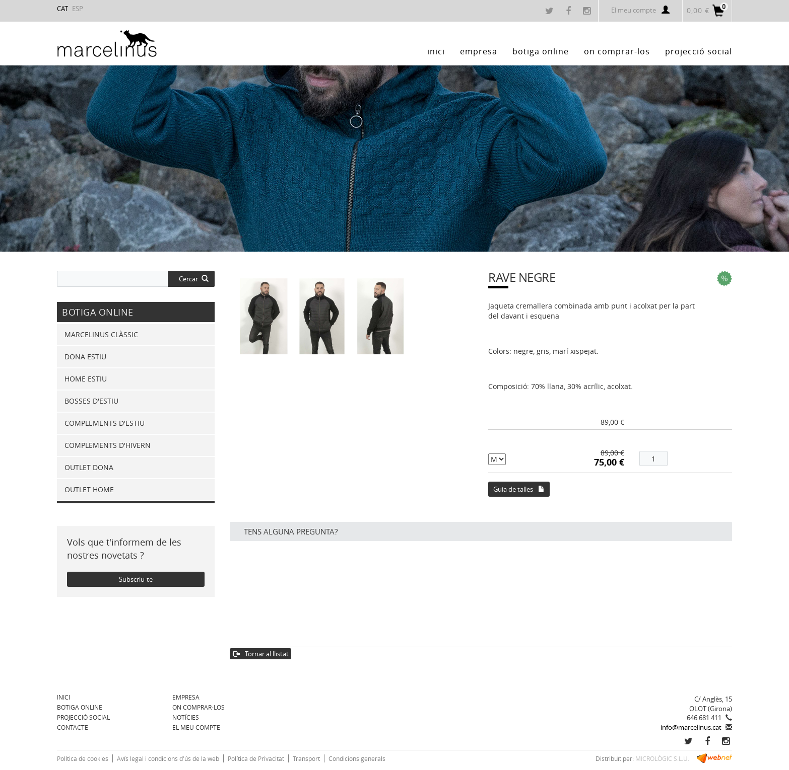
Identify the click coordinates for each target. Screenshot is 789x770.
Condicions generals (356, 758)
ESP (77, 8)
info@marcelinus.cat (691, 727)
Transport (306, 758)
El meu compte (640, 10)
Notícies (185, 717)
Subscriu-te (136, 579)
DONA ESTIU (85, 356)
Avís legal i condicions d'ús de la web (168, 758)
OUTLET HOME (89, 489)
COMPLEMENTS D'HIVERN (107, 445)
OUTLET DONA (88, 467)
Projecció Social (83, 717)
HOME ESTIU (85, 378)
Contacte (72, 727)
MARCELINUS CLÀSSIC (101, 334)
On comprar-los (198, 707)
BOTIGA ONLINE (79, 707)
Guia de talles (519, 489)
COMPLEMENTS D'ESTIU (104, 423)
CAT (62, 8)
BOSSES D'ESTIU (91, 401)
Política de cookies (82, 758)
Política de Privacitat (256, 758)
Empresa (186, 697)
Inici (63, 697)
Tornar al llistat (261, 653)
